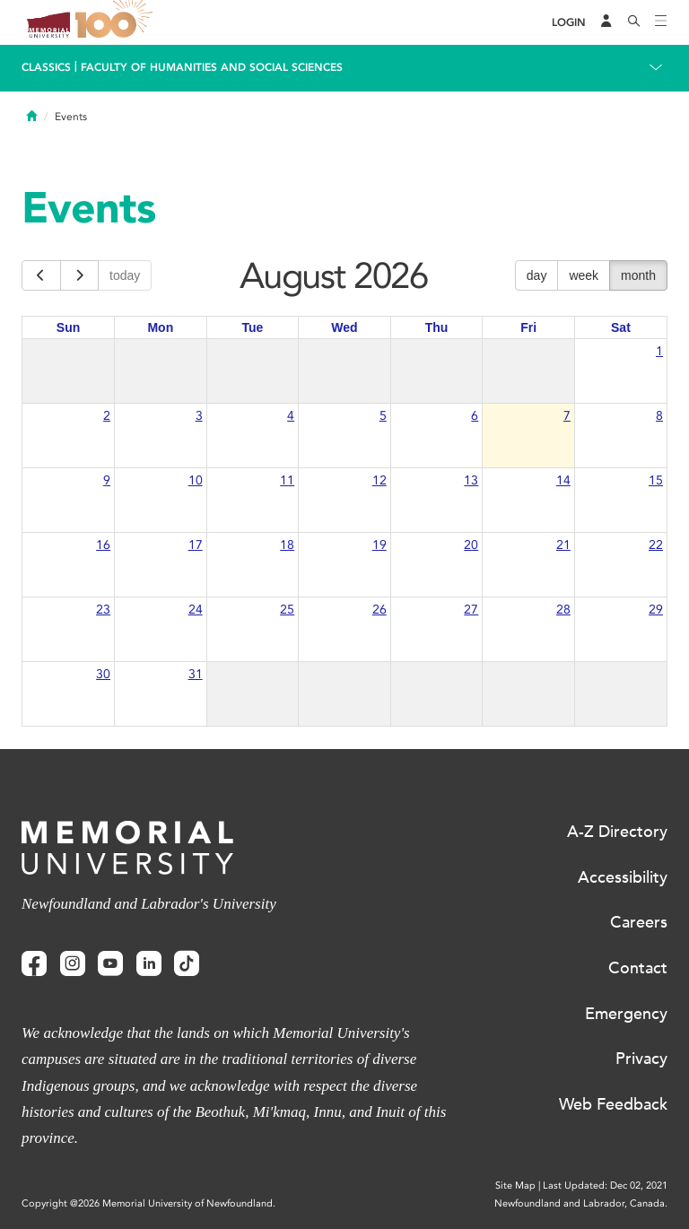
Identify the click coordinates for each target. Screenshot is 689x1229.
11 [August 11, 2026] (287, 480)
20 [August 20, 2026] (471, 545)
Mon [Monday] (160, 327)
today (124, 275)
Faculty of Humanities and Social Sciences (212, 67)
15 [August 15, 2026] (656, 480)
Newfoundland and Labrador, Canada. (580, 1203)
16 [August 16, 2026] (103, 545)
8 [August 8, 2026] (659, 415)
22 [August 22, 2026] (656, 545)
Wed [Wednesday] (344, 327)
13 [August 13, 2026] (471, 480)
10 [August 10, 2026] (195, 480)
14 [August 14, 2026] (563, 480)
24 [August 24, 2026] (195, 609)
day (537, 275)
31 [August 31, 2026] (195, 674)
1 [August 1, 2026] (659, 351)
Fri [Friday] (528, 327)
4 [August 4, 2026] (290, 415)
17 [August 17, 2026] (195, 545)
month (638, 275)
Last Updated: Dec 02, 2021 (605, 1185)
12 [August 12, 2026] (379, 480)
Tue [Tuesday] (252, 327)
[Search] (634, 22)
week (583, 275)
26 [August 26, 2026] (379, 609)
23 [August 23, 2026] (103, 609)
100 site (116, 22)
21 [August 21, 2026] (563, 545)
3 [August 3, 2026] (199, 415)
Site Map (515, 1185)
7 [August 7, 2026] (567, 415)
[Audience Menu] (606, 22)
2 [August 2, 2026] (106, 415)
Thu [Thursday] (437, 327)
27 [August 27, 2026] (471, 609)
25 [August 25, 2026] (287, 609)
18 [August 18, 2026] (287, 545)
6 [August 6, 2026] (474, 415)
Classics (46, 67)
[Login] (568, 22)
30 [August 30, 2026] (103, 674)
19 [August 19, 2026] (379, 545)
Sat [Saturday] (621, 327)
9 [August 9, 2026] (106, 480)
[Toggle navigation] (661, 22)
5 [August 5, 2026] (383, 415)
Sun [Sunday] (68, 327)
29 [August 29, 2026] (656, 609)
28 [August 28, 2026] (563, 609)
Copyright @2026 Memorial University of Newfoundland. (148, 1203)
